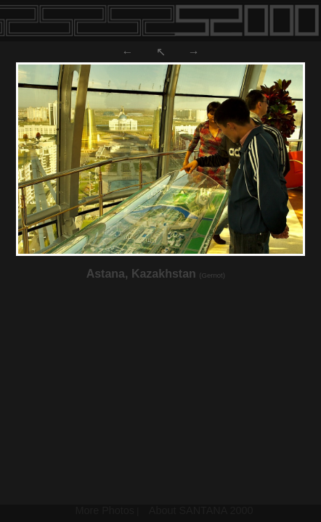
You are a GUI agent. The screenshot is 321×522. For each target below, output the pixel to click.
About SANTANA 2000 (201, 510)
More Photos (104, 510)
